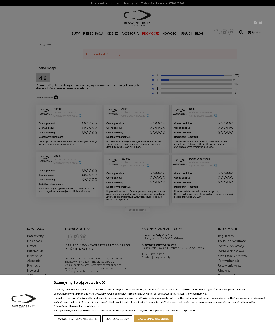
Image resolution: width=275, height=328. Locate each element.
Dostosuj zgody (117, 318)
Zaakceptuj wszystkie (153, 318)
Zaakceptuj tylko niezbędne (77, 318)
